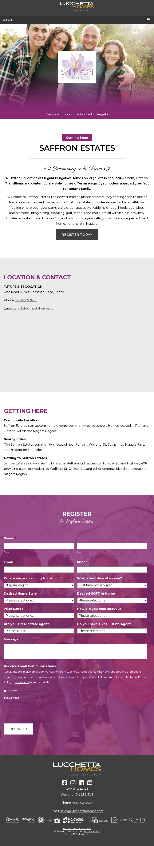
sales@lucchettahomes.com (35, 308)
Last (80, 552)
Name (10, 538)
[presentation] (33, 709)
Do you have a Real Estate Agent (105, 624)
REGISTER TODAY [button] (77, 235)
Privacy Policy (92, 831)
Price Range (15, 609)
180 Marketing (81, 834)
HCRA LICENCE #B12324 (77, 828)
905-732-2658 (26, 300)
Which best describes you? (101, 578)
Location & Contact (78, 114)
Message (11, 639)
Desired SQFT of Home (97, 593)
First (7, 552)
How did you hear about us (100, 609)
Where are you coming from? (29, 578)
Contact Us (22, 682)
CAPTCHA (11, 698)
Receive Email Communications (30, 666)
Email (10, 562)
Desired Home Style (22, 593)
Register (103, 114)
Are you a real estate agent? (28, 624)
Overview (52, 114)
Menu (7, 20)
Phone (83, 562)
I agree (12, 690)
